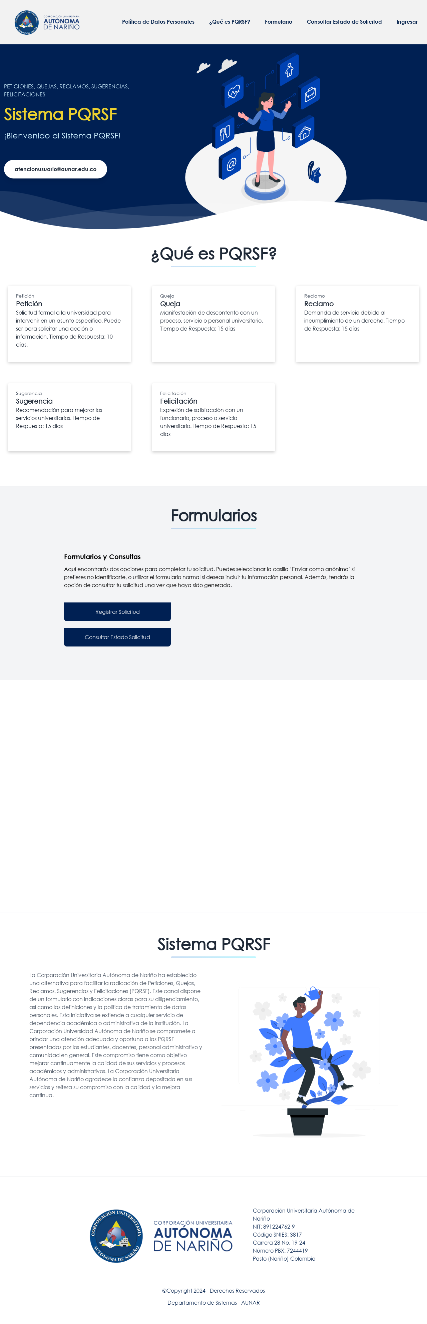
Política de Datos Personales (158, 21)
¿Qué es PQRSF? (229, 21)
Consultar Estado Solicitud (117, 636)
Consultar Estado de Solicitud (344, 21)
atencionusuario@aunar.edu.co (55, 169)
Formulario (278, 21)
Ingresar (407, 21)
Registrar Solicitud (117, 611)
